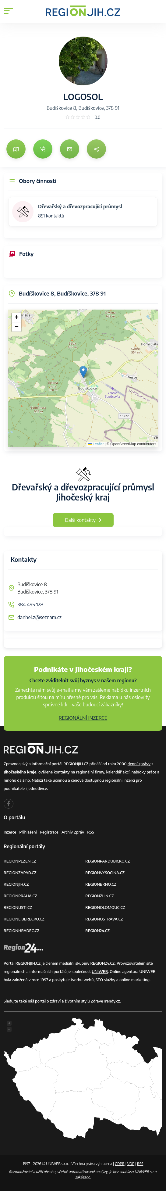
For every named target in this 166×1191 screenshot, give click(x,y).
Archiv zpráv (73, 832)
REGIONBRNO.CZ (100, 884)
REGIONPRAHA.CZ (20, 895)
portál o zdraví (48, 1001)
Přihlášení (28, 832)
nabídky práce (144, 771)
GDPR (120, 1163)
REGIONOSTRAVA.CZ (104, 919)
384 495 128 (30, 604)
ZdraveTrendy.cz (105, 1001)
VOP (131, 1163)
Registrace (49, 832)
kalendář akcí (117, 771)
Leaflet (96, 444)
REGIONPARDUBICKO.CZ (107, 861)
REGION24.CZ (97, 930)
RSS (90, 832)
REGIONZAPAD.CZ (20, 872)
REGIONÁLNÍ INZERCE (83, 718)
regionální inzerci (120, 780)
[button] (83, 372)
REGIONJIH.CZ (16, 884)
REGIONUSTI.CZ (18, 907)
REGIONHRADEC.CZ (21, 930)
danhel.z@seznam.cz (39, 617)
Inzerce (10, 832)
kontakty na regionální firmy (79, 771)
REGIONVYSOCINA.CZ (105, 872)
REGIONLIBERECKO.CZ (24, 919)
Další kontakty (83, 520)
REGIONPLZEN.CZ (20, 861)
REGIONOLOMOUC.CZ (105, 907)
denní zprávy (139, 763)
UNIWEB (100, 971)
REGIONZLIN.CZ (99, 895)
